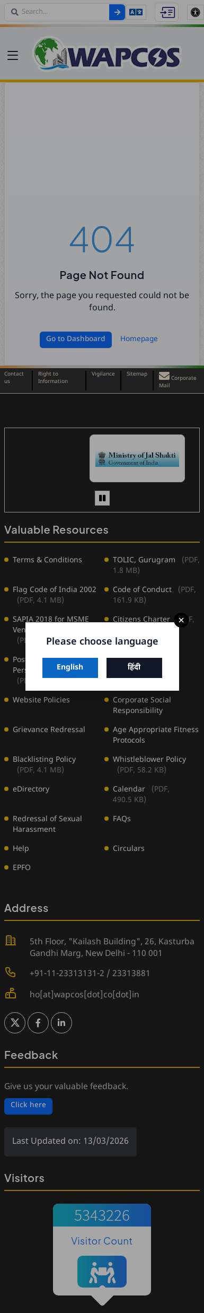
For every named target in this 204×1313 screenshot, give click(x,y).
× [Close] (181, 620)
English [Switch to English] (70, 668)
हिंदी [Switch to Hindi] (134, 668)
